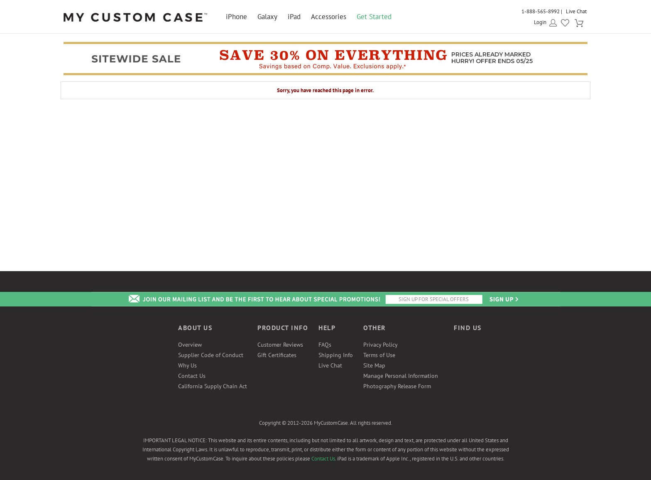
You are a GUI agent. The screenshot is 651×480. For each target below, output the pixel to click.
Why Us (187, 365)
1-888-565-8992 (540, 11)
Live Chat (576, 11)
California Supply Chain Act (212, 386)
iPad (294, 16)
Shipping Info (335, 355)
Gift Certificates (276, 355)
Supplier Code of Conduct (210, 355)
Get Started (374, 16)
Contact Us (192, 376)
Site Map (374, 365)
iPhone (236, 16)
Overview (190, 344)
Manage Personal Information (400, 376)
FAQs (324, 344)
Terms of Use (379, 355)
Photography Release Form (397, 386)
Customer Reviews (280, 344)
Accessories (328, 16)
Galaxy (267, 16)
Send (503, 299)
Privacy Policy (380, 344)
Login (540, 22)
